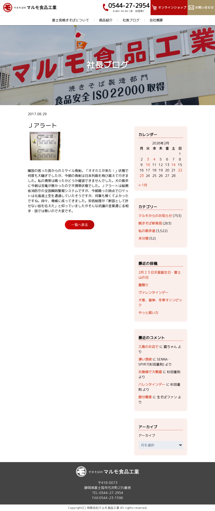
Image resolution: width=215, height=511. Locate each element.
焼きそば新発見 (150, 223)
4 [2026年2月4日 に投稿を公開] (154, 159)
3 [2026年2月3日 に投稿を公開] (148, 159)
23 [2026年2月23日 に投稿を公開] (141, 175)
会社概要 (156, 20)
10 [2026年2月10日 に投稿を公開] (148, 164)
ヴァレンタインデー (153, 292)
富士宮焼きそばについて (70, 20)
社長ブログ (131, 20)
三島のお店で (148, 346)
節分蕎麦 (145, 397)
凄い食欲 (145, 359)
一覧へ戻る (79, 224)
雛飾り (143, 285)
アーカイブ (146, 435)
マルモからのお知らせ (155, 215)
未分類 (143, 238)
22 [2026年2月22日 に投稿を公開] (180, 170)
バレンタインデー (151, 384)
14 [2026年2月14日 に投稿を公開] (173, 164)
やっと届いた (148, 312)
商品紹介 (106, 20)
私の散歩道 (146, 231)
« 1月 (142, 185)
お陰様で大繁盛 (150, 372)
